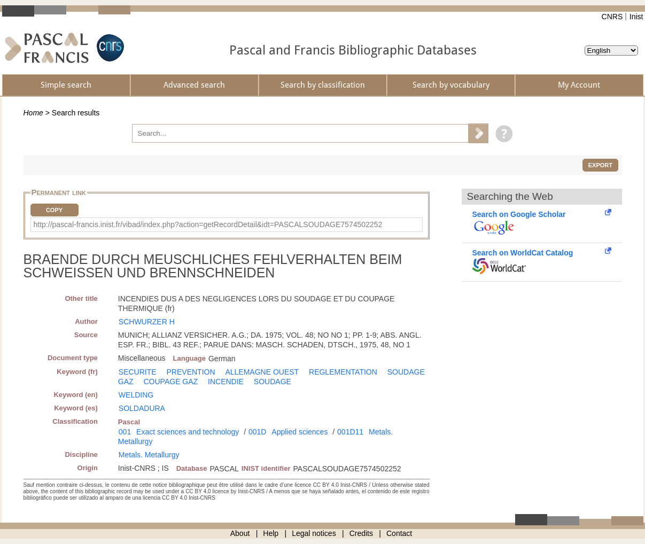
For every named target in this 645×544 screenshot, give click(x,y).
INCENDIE (226, 381)
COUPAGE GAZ (171, 381)
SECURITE (138, 372)
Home (33, 112)
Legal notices (314, 533)
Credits (361, 533)
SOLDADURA (142, 408)
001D (257, 432)
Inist (636, 16)
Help (270, 533)
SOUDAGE (272, 381)
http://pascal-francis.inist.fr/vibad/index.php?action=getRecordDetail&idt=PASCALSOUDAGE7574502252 (208, 224)
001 (125, 432)
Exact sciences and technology (187, 432)
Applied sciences (299, 432)
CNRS (612, 16)
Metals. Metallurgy (149, 454)
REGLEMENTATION (343, 372)
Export (600, 165)
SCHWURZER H (147, 321)
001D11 (350, 432)
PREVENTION (191, 372)
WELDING (136, 395)
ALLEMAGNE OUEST (262, 372)
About (240, 533)
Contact (399, 533)
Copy (54, 210)
